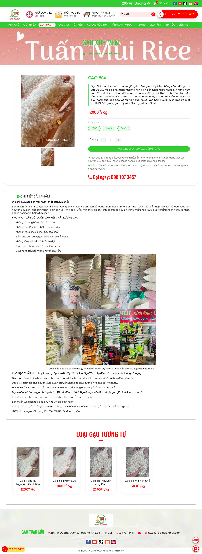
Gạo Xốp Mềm (112, 54)
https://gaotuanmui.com (164, 532)
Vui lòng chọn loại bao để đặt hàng (139, 149)
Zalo (195, 540)
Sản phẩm (94, 54)
